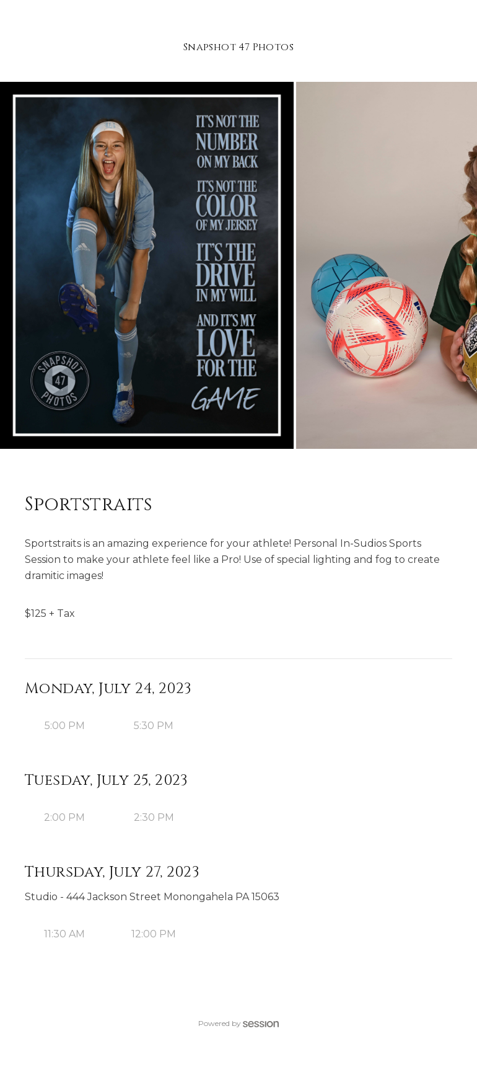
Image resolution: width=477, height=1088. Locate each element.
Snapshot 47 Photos (238, 47)
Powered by (238, 1023)
